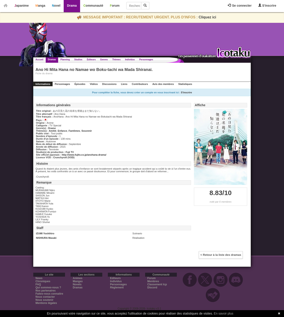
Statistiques (185, 84)
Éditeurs (91, 59)
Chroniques (43, 281)
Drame (52, 128)
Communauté (93, 5)
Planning (65, 59)
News (39, 278)
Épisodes (80, 84)
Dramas (52, 59)
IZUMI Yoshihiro (45, 233)
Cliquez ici (207, 17)
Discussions (109, 84)
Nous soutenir (44, 299)
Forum (115, 5)
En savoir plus (223, 313)
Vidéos (94, 84)
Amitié (52, 130)
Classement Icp (157, 284)
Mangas (78, 281)
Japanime (21, 5)
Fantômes (74, 130)
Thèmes (116, 59)
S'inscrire (267, 5)
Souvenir (86, 130)
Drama (72, 5)
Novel (56, 5)
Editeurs (115, 278)
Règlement (117, 287)
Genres (104, 59)
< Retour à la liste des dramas (220, 254)
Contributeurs (140, 84)
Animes (77, 278)
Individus (130, 59)
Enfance (62, 130)
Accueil (39, 59)
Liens (124, 84)
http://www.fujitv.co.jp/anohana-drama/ (84, 154)
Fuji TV (70, 152)
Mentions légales (46, 303)
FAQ (38, 284)
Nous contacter (45, 296)
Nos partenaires (46, 290)
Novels (77, 284)
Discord (152, 287)
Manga (40, 5)
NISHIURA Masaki (46, 238)
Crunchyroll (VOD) (64, 157)
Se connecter (240, 5)
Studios (78, 59)
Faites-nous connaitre (49, 293)
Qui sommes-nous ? (48, 287)
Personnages (146, 59)
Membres (153, 281)
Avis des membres (163, 84)
